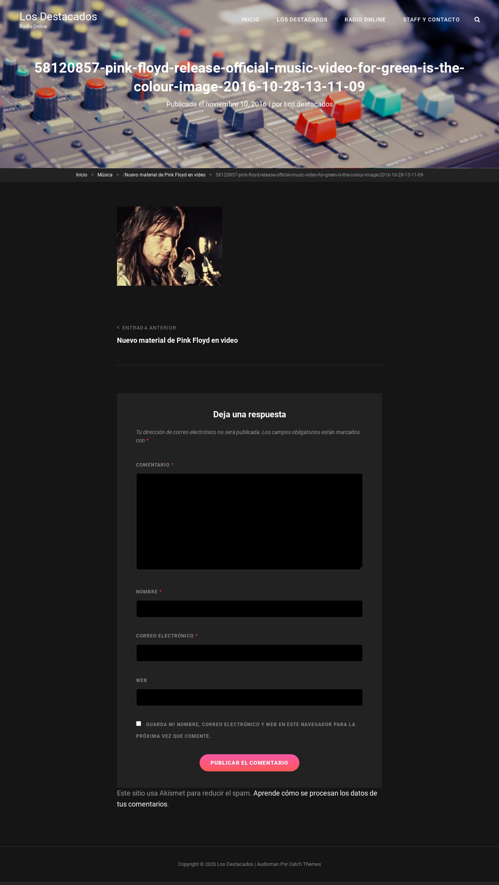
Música (105, 175)
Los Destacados (58, 16)
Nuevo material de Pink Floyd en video (165, 175)
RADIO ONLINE (365, 19)
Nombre (149, 592)
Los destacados (308, 104)
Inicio (250, 19)
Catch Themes (305, 864)
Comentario (154, 465)
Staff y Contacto (431, 19)
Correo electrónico (167, 636)
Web (141, 680)
